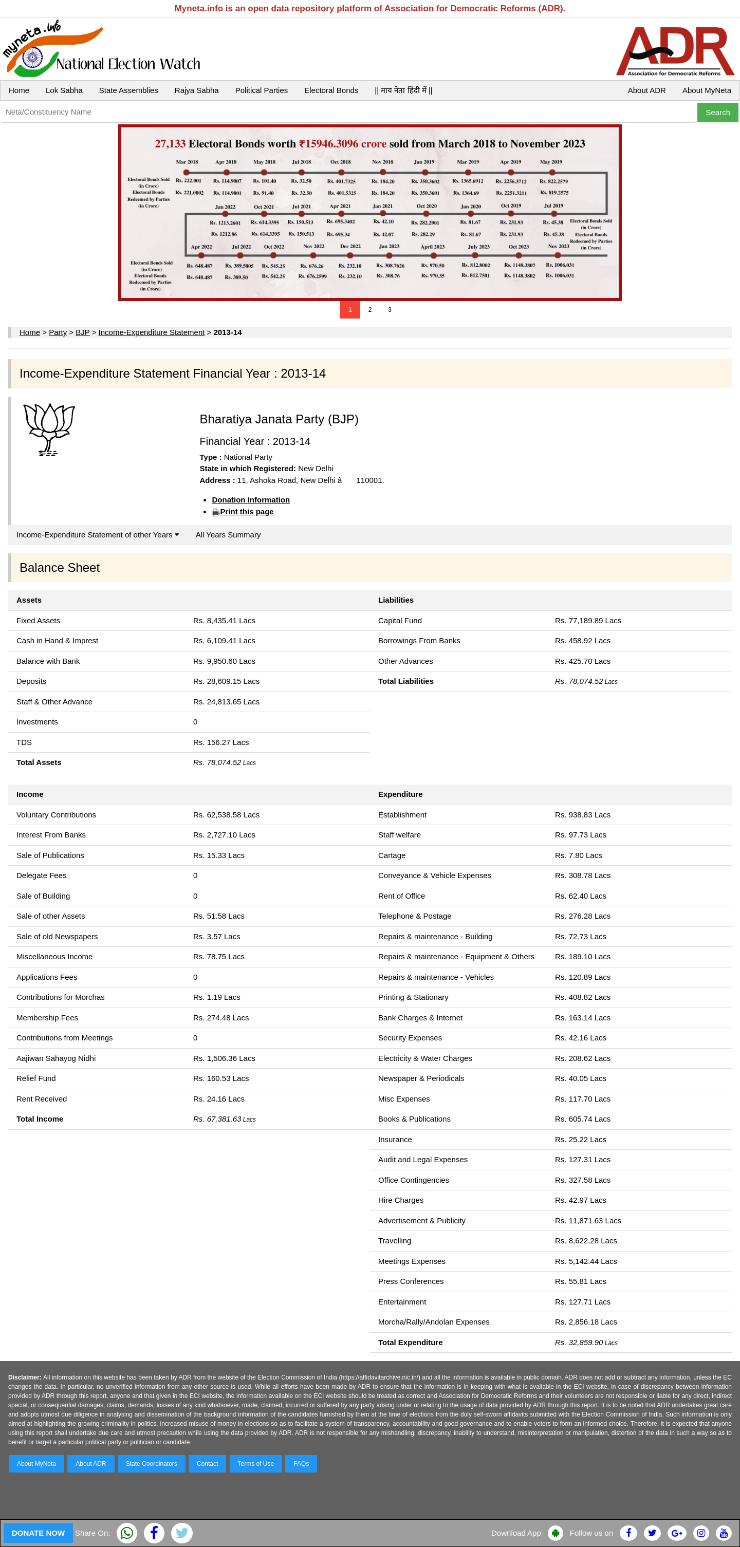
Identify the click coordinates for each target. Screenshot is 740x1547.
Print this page (246, 511)
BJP (82, 332)
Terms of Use (256, 1463)
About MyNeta (706, 90)
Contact (207, 1463)
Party (58, 332)
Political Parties (261, 90)
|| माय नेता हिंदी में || (403, 90)
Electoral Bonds (331, 90)
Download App (516, 1533)
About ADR (647, 90)
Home (19, 90)
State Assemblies (128, 90)
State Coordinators (151, 1463)
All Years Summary (228, 534)
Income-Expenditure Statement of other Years (97, 534)
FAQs (301, 1463)
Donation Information (251, 499)
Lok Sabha (64, 90)
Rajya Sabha (197, 90)
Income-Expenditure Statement (152, 332)
